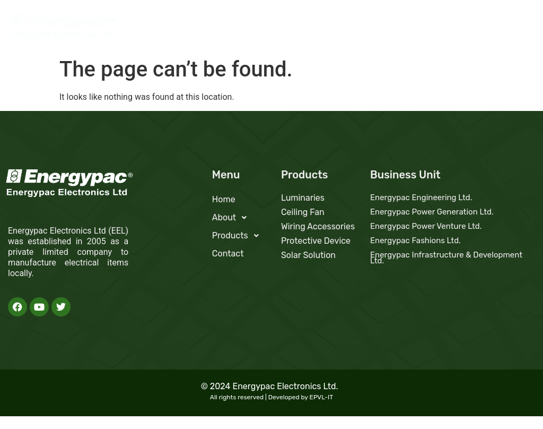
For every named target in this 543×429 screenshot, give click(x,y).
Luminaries (303, 198)
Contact (511, 29)
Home (352, 29)
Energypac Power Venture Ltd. (426, 226)
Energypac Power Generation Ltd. (432, 212)
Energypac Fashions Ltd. (415, 240)
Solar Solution (308, 255)
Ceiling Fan (303, 212)
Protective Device (316, 241)
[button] (397, 29)
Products (455, 29)
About (397, 29)
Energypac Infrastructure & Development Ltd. (446, 257)
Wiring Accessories (318, 226)
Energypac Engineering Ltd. (421, 197)
